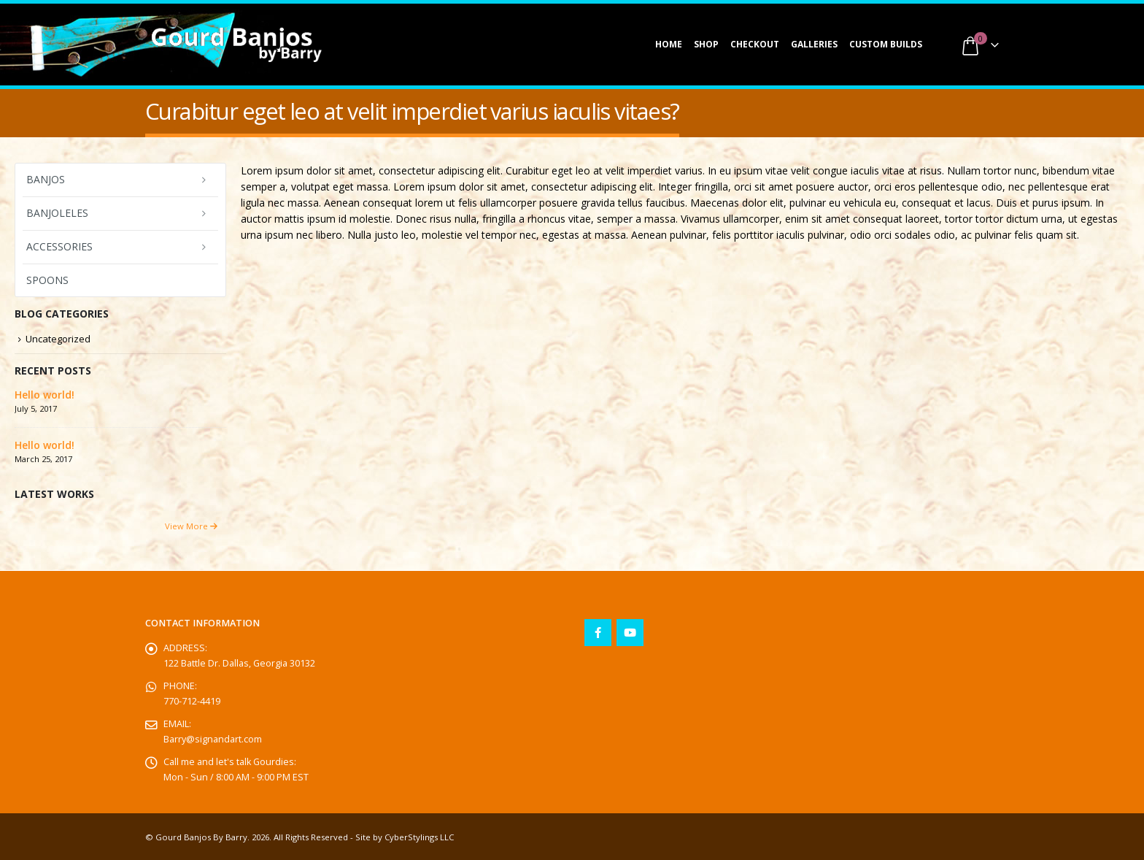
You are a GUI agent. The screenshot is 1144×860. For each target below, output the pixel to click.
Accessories (59, 246)
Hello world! (44, 395)
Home (668, 44)
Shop (706, 44)
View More (191, 526)
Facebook (597, 632)
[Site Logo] (236, 44)
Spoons (47, 280)
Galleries (814, 44)
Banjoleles (57, 213)
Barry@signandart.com (212, 739)
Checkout (754, 44)
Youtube (630, 632)
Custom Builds (885, 44)
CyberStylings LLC (419, 837)
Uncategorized (58, 338)
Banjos (45, 179)
